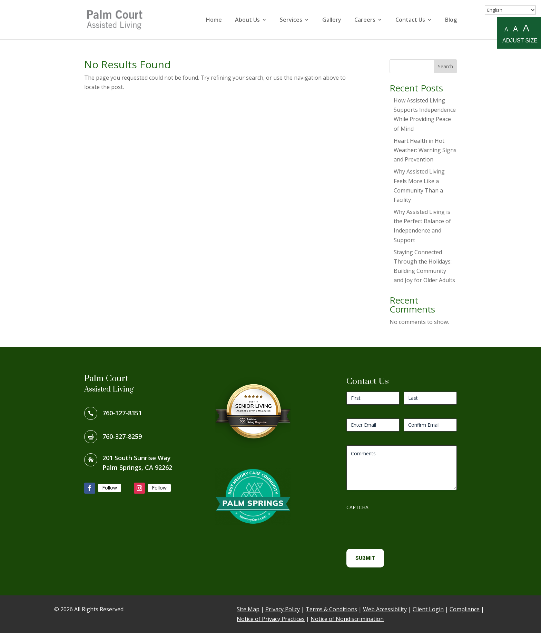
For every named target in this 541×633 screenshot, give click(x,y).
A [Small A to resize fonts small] (506, 29)
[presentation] (398, 527)
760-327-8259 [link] (122, 436)
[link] (120, 19)
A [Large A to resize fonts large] (526, 28)
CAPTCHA (357, 507)
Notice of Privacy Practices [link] (271, 619)
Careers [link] (364, 20)
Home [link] (214, 20)
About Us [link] (247, 20)
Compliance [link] (465, 609)
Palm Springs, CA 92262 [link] (137, 467)
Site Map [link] (248, 609)
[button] (89, 488)
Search (445, 66)
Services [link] (291, 20)
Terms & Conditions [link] (331, 609)
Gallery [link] (331, 20)
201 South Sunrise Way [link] (136, 458)
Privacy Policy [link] (282, 609)
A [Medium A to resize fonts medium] (515, 28)
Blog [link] (451, 20)
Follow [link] (109, 487)
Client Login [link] (428, 609)
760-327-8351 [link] (122, 413)
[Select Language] (510, 10)
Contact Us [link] (410, 20)
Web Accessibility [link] (385, 609)
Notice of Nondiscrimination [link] (347, 619)
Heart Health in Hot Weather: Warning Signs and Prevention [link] (425, 150)
